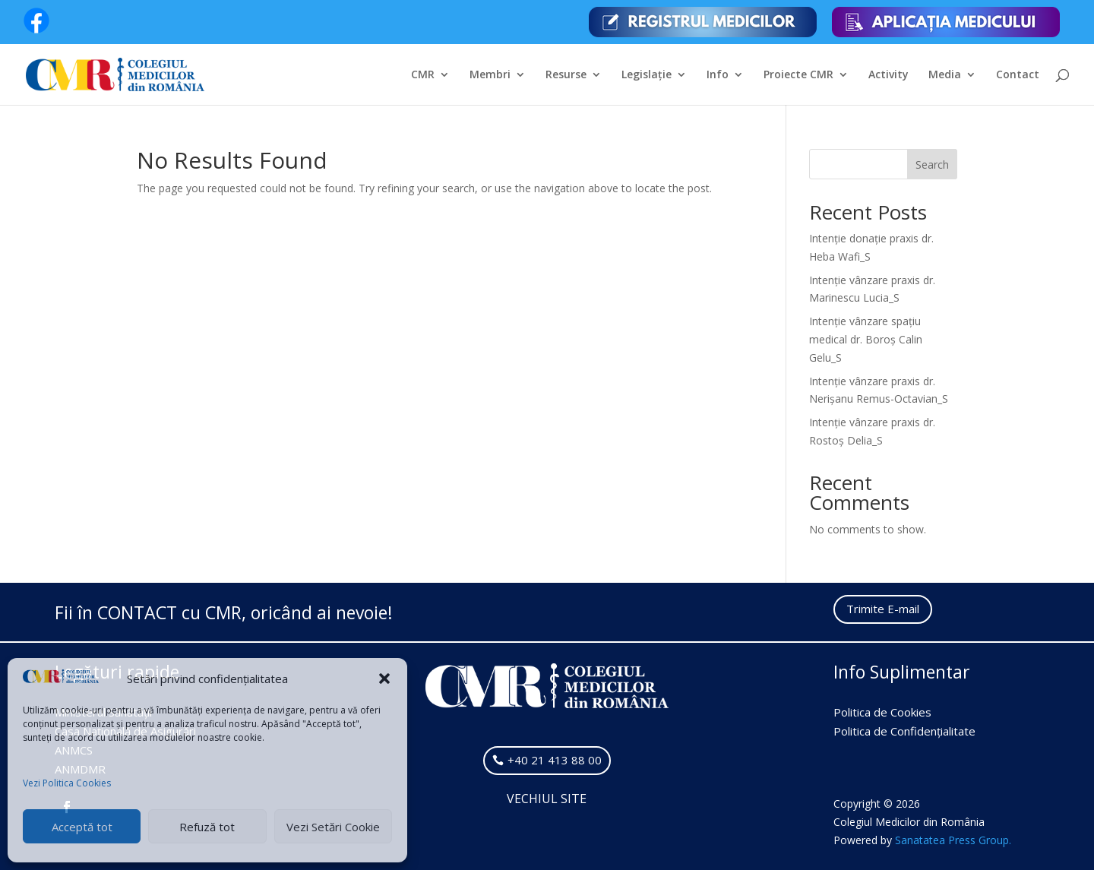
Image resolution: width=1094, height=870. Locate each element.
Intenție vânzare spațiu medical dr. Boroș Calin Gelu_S (865, 339)
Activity (888, 75)
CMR (423, 75)
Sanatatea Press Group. (953, 840)
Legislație (646, 75)
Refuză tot (207, 826)
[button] (384, 678)
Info (718, 75)
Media (944, 75)
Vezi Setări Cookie (333, 826)
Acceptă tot (82, 826)
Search (932, 164)
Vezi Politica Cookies (67, 783)
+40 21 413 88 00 (554, 759)
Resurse (566, 75)
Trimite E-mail (882, 608)
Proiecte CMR (798, 75)
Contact (1017, 75)
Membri (490, 75)
